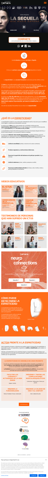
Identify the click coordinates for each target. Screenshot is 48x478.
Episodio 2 (32, 280)
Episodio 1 (16, 280)
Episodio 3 (24, 285)
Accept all (34, 476)
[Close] (46, 460)
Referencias (24, 404)
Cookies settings (4, 476)
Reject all (42, 476)
